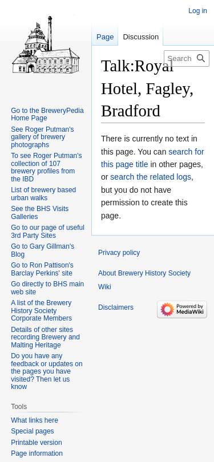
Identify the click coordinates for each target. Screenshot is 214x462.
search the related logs (150, 176)
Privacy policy (119, 253)
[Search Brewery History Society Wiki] (186, 58)
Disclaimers (116, 307)
